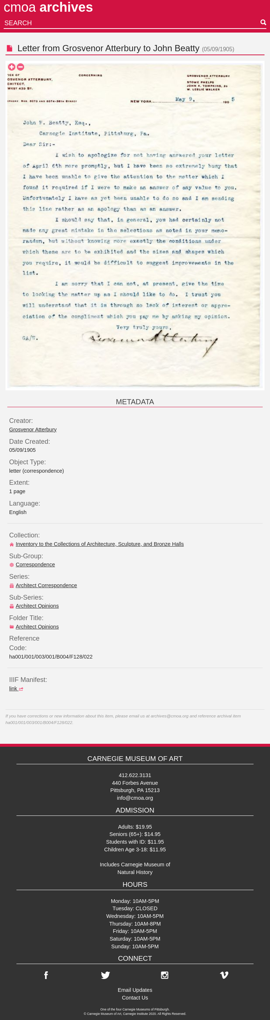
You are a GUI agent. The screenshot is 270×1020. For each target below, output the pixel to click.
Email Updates (135, 990)
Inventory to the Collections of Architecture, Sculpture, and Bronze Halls (96, 544)
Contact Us (135, 998)
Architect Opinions (34, 606)
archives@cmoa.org (169, 715)
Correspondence (32, 564)
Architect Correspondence (43, 585)
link (17, 688)
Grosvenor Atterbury (101, 48)
